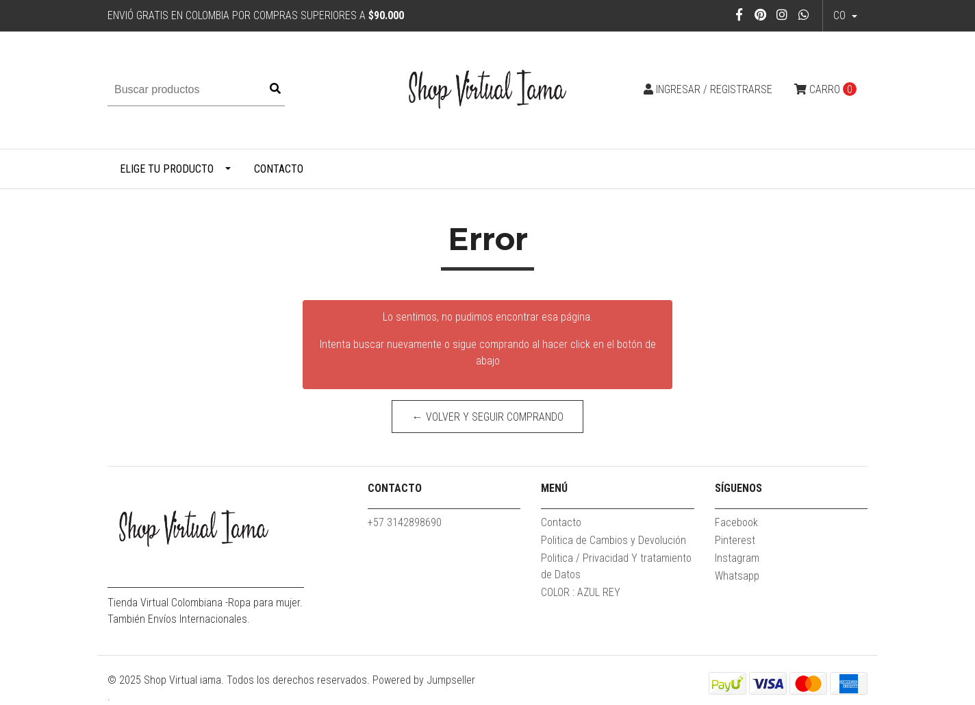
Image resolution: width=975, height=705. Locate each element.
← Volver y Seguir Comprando (488, 416)
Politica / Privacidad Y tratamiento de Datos (616, 566)
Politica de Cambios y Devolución (613, 540)
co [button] (840, 15)
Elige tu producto (167, 168)
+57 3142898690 (405, 522)
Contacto (278, 168)
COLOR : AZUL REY (580, 592)
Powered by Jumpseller (423, 680)
